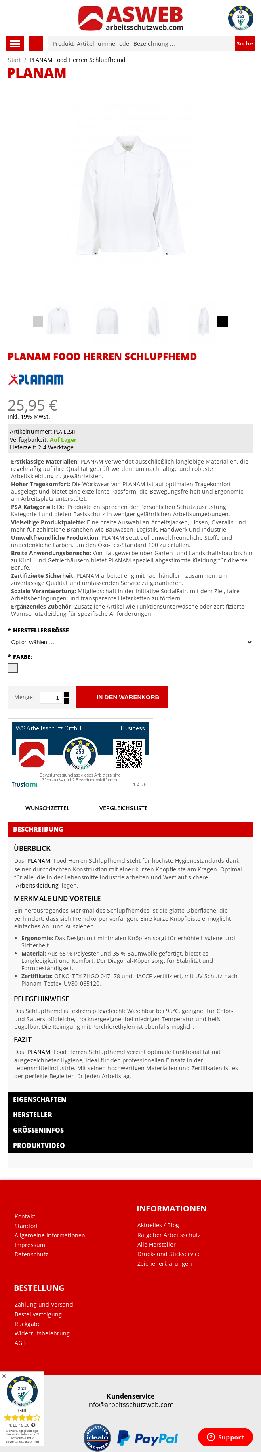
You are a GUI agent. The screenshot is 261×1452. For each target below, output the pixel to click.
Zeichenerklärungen (164, 1263)
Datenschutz (31, 1254)
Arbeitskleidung (37, 885)
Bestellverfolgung (38, 1314)
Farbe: (20, 656)
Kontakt (25, 1216)
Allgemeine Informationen (50, 1235)
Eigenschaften (39, 1099)
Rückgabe (28, 1324)
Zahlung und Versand (44, 1304)
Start (14, 60)
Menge (23, 697)
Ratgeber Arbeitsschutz (169, 1235)
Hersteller (32, 1114)
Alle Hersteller (156, 1244)
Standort (26, 1226)
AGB (20, 1343)
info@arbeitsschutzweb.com (130, 1405)
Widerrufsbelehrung (42, 1333)
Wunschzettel (39, 810)
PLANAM (39, 860)
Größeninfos (38, 1130)
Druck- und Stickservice (169, 1254)
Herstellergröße (38, 630)
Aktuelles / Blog (158, 1225)
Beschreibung (38, 829)
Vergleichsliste (115, 810)
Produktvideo (39, 1145)
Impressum (30, 1245)
